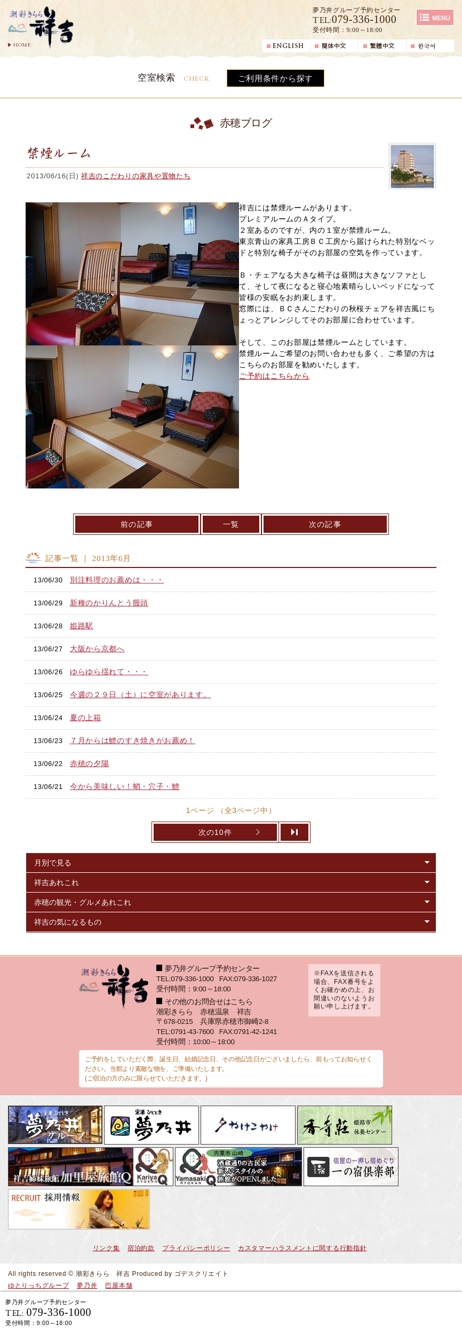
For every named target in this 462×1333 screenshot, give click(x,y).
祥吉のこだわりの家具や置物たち (136, 176)
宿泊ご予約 (331, 1311)
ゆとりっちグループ (38, 1285)
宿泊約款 (141, 1248)
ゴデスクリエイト (201, 1273)
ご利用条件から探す (275, 78)
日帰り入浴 (417, 1311)
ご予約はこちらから (274, 376)
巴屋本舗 (118, 1285)
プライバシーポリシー (196, 1248)
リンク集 (106, 1248)
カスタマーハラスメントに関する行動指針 (302, 1248)
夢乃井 (87, 1285)
